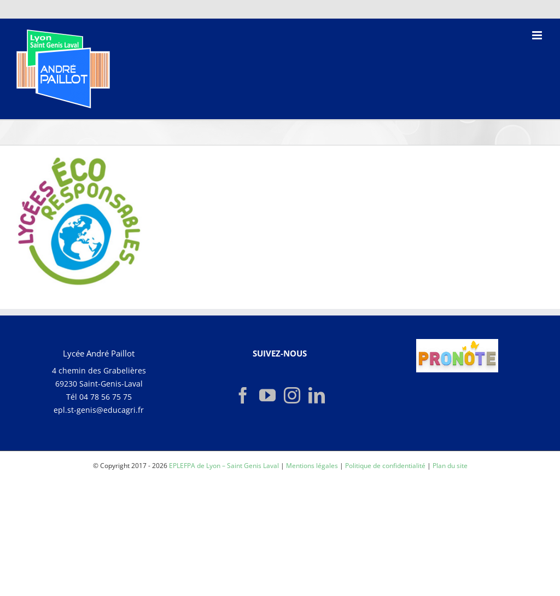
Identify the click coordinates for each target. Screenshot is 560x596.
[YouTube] (267, 395)
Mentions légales (312, 465)
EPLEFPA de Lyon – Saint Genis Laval (224, 465)
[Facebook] (243, 395)
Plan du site (450, 465)
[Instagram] (292, 395)
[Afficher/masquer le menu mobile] (538, 35)
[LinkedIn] (316, 395)
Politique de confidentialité (385, 465)
